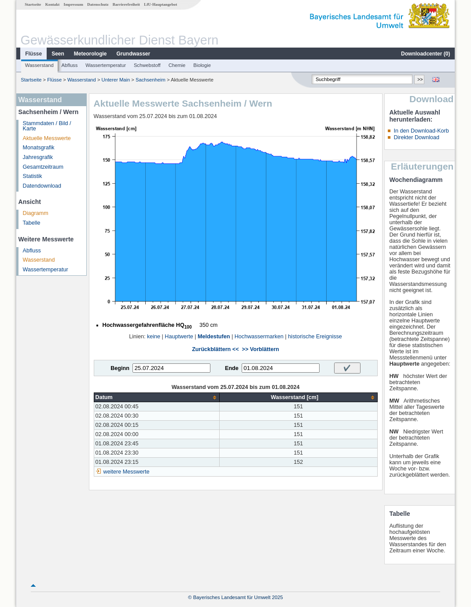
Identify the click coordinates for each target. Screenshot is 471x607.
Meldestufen (214, 336)
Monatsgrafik (39, 147)
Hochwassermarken (259, 336)
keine (153, 336)
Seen (58, 54)
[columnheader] (156, 397)
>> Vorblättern (260, 349)
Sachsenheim (151, 79)
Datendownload (42, 186)
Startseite (33, 4)
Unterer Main (116, 79)
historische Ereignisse (315, 336)
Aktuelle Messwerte (47, 138)
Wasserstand (39, 65)
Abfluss (70, 65)
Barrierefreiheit (126, 4)
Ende (232, 368)
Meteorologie (90, 54)
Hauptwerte (179, 336)
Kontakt (52, 4)
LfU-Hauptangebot (160, 4)
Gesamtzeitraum (43, 167)
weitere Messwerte (126, 472)
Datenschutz (98, 4)
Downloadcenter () (425, 54)
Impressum (73, 4)
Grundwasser (134, 54)
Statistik (32, 176)
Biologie (202, 65)
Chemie (177, 65)
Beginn (119, 368)
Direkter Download (416, 137)
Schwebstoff (147, 65)
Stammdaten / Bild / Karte (47, 126)
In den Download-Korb (421, 131)
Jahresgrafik (38, 157)
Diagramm (35, 213)
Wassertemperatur (105, 65)
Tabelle (31, 223)
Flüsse (33, 54)
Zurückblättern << (215, 349)
